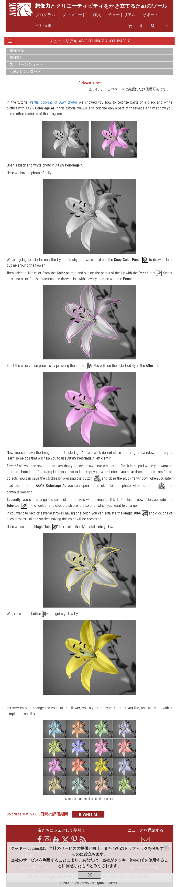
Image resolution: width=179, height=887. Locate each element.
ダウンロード (74, 15)
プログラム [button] (45, 15)
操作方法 (17, 50)
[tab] (89, 51)
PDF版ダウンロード (25, 71)
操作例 (15, 57)
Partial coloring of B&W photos (54, 102)
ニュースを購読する (145, 836)
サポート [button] (150, 15)
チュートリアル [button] (122, 15)
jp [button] (165, 25)
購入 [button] (97, 15)
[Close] (166, 848)
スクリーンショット (26, 64)
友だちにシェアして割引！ (61, 830)
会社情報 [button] (43, 25)
